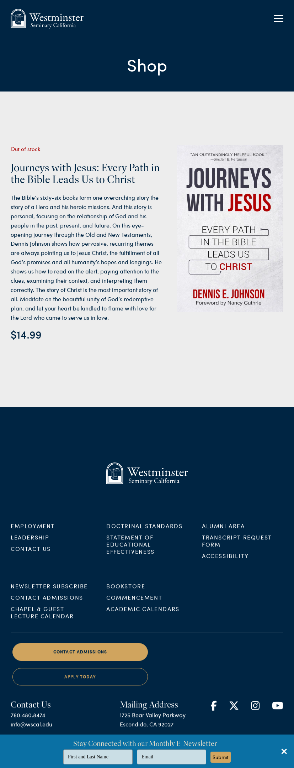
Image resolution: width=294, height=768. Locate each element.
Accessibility (225, 561)
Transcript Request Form (237, 546)
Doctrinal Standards (144, 531)
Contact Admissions (47, 603)
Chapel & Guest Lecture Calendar (42, 618)
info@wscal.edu (31, 730)
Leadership (30, 543)
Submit (221, 757)
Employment (33, 531)
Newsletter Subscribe (49, 592)
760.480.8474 (28, 721)
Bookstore (125, 592)
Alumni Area (223, 531)
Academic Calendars (143, 614)
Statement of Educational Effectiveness (130, 550)
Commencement (134, 603)
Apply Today (80, 682)
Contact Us (31, 554)
